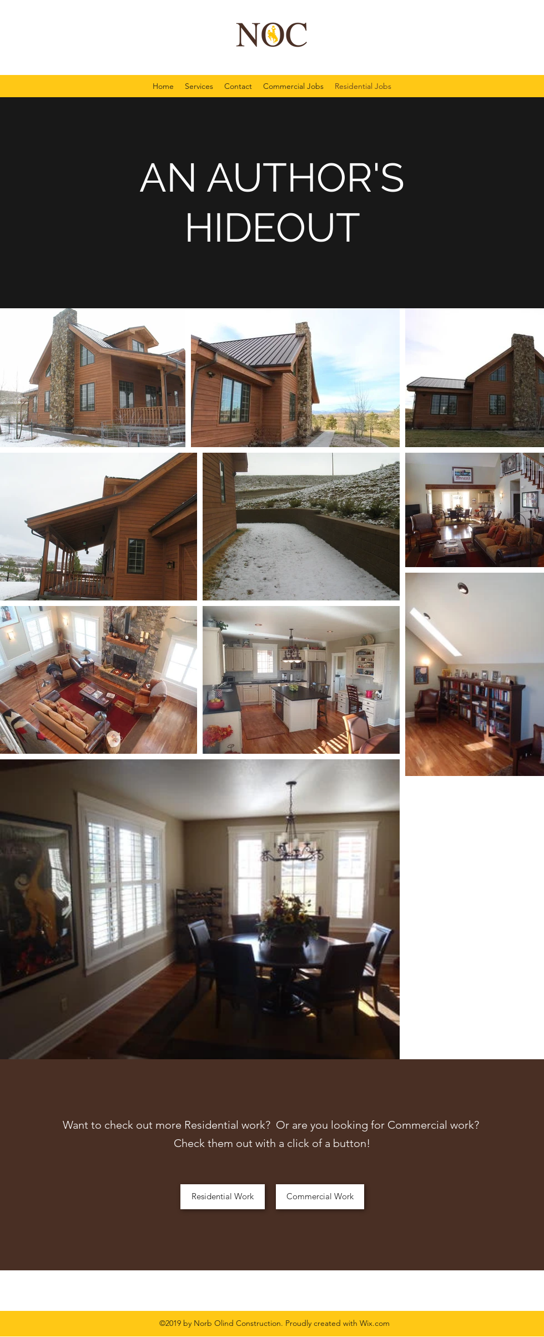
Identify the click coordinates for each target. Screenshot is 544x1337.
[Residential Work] (222, 1196)
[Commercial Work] (320, 1196)
